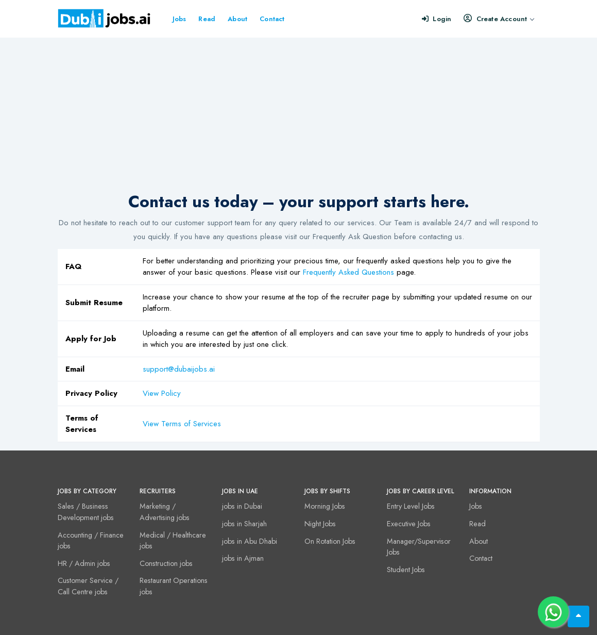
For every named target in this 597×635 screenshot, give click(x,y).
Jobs (179, 19)
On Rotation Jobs (329, 541)
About (237, 19)
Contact (272, 19)
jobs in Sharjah (244, 524)
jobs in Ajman (243, 558)
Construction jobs (166, 563)
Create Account (498, 19)
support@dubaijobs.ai (179, 369)
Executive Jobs (409, 524)
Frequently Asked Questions (348, 272)
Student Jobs (406, 569)
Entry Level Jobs (411, 506)
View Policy (162, 393)
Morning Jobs (324, 506)
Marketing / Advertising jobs (165, 512)
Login (436, 19)
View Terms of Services (182, 423)
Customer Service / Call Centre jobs (88, 586)
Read (206, 19)
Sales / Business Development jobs (86, 512)
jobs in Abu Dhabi (249, 541)
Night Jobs (320, 524)
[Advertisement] (298, 115)
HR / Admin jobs (84, 563)
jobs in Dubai (242, 506)
